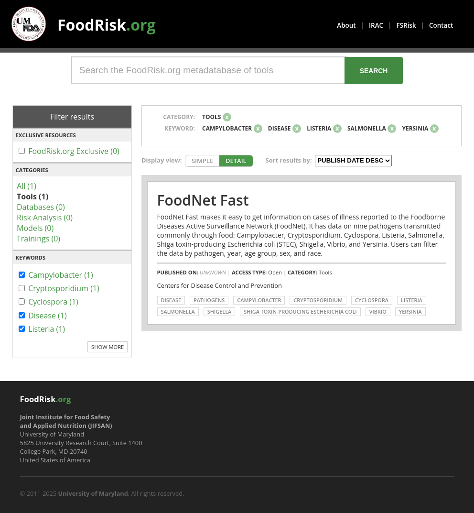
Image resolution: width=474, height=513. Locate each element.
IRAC (376, 25)
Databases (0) (41, 207)
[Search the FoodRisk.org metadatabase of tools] (209, 70)
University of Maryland (93, 493)
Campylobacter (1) (60, 275)
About (346, 25)
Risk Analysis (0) (45, 217)
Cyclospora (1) (53, 301)
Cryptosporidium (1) (63, 288)
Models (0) (35, 228)
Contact (441, 25)
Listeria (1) (46, 329)
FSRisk (406, 25)
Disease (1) (47, 315)
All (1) (26, 186)
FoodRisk (106, 24)
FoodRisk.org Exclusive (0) (73, 151)
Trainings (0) (38, 238)
